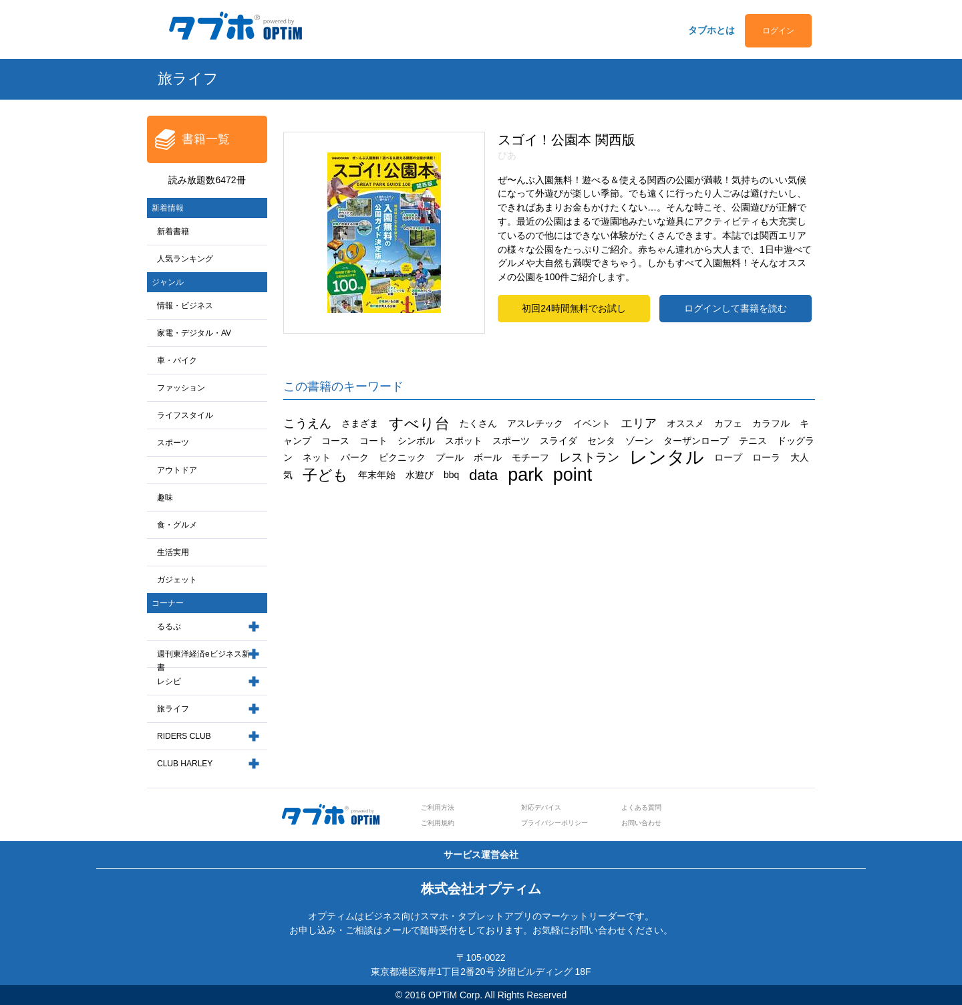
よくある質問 (641, 807)
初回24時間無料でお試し (574, 308)
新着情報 (168, 208)
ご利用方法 (437, 807)
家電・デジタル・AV (194, 333)
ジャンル (168, 282)
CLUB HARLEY (184, 763)
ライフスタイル (185, 415)
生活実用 (173, 552)
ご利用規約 (437, 822)
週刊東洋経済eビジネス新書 (203, 661)
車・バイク (177, 360)
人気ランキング (185, 258)
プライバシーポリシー (554, 822)
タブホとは (711, 30)
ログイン (778, 30)
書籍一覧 (206, 139)
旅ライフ (173, 708)
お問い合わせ (641, 822)
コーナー (168, 603)
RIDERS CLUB (184, 736)
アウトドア (177, 470)
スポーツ (173, 442)
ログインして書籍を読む (735, 308)
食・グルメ (177, 525)
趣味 (165, 497)
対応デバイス (541, 807)
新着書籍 (173, 231)
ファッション (181, 388)
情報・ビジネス (185, 305)
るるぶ (169, 626)
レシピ (169, 681)
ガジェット (177, 579)
